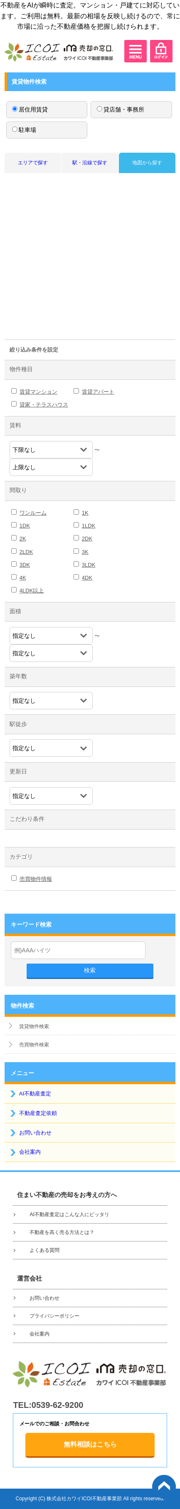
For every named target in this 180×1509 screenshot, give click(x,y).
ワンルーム (33, 513)
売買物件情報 (36, 879)
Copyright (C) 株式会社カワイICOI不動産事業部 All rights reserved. (89, 1499)
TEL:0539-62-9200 (48, 1405)
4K (23, 578)
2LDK (26, 552)
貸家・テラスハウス (44, 404)
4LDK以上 (32, 590)
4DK (87, 578)
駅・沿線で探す (89, 163)
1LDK (89, 526)
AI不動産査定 (35, 1093)
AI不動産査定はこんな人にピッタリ (69, 1214)
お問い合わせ (35, 1133)
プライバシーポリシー (54, 1316)
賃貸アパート (98, 392)
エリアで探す (33, 163)
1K (85, 513)
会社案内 (30, 1152)
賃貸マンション (38, 392)
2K (23, 538)
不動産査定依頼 (38, 1113)
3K (85, 552)
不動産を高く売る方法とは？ (62, 1232)
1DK (25, 526)
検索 (90, 970)
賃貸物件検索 (34, 1026)
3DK (25, 565)
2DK (87, 538)
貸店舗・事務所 (120, 109)
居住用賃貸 (30, 109)
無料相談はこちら (90, 1444)
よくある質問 (44, 1250)
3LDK (89, 565)
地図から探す (147, 163)
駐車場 (24, 129)
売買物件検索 (34, 1045)
